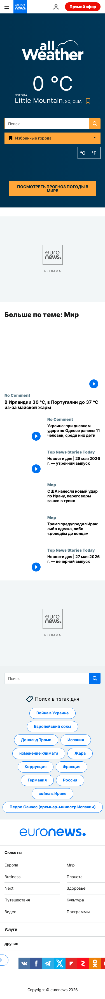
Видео (10, 911)
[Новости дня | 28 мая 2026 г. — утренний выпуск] (74, 466)
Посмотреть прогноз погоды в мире (52, 188)
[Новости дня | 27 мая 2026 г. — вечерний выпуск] (74, 564)
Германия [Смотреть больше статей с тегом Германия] (37, 780)
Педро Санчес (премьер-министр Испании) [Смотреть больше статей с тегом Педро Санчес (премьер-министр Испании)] (53, 807)
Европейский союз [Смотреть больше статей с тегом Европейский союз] (52, 726)
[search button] (95, 123)
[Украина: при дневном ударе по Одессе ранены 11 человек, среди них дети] (74, 433)
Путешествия (17, 900)
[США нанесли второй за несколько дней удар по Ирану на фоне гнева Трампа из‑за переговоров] (74, 499)
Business (12, 876)
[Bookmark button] (87, 101)
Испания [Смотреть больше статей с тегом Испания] (75, 740)
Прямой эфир (82, 6)
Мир (51, 485)
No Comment (17, 395)
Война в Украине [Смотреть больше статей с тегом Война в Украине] (52, 713)
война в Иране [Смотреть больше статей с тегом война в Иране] (52, 793)
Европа (11, 865)
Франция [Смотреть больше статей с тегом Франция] (71, 766)
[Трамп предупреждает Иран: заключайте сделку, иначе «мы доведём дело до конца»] (74, 531)
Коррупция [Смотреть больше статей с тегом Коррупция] (35, 766)
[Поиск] (52, 123)
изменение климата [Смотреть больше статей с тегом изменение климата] (38, 753)
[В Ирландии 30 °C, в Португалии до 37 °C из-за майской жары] (52, 405)
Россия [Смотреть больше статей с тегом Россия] (70, 780)
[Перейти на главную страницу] (20, 6)
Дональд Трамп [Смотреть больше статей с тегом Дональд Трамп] (36, 740)
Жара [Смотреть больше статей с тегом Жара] (80, 753)
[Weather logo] (52, 52)
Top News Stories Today (71, 452)
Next (8, 888)
